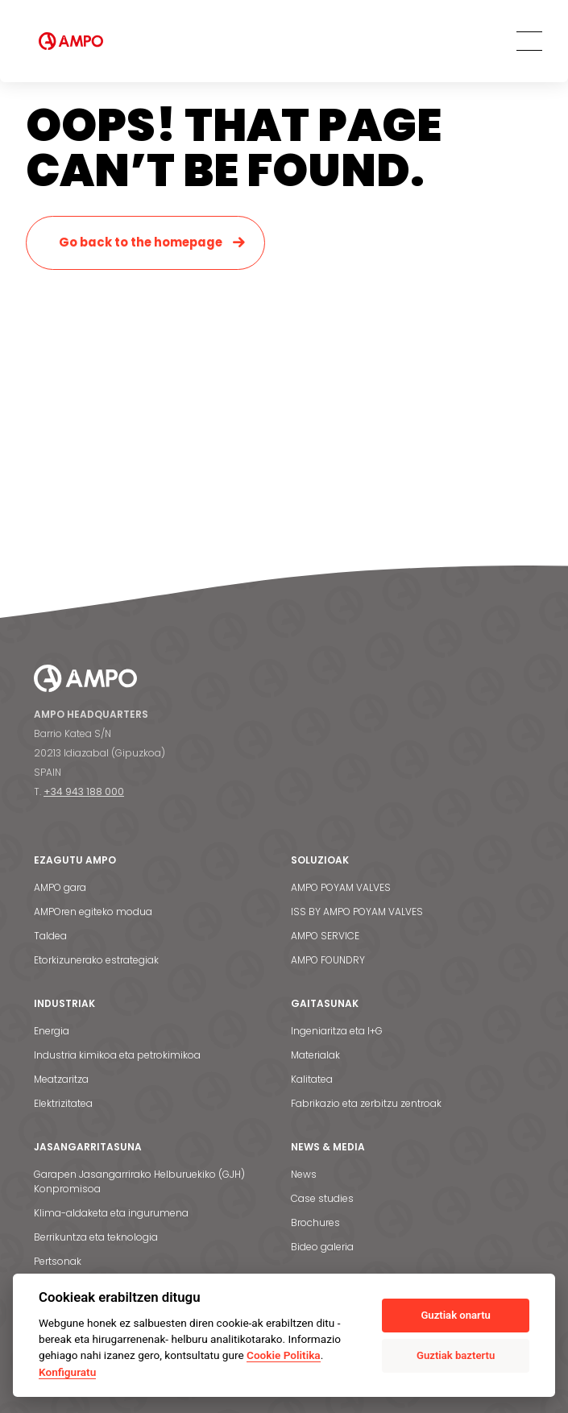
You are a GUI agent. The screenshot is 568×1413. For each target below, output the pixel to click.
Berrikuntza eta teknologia (96, 1237)
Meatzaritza (61, 1079)
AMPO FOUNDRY (328, 960)
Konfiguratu (67, 1371)
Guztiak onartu (455, 1315)
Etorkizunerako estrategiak (96, 960)
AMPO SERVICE (325, 936)
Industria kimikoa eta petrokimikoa (117, 1055)
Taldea (50, 936)
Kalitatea (312, 1079)
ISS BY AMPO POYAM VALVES (357, 911)
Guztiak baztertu (456, 1355)
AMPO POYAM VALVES (341, 887)
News (304, 1174)
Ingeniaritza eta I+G (337, 1031)
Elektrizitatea (63, 1103)
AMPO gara (60, 887)
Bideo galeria (322, 1246)
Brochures (315, 1222)
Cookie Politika (284, 1355)
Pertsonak (57, 1261)
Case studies (322, 1198)
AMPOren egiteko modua (93, 911)
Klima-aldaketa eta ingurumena (111, 1213)
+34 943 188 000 (84, 791)
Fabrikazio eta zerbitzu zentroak (366, 1103)
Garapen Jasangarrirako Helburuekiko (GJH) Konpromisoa (139, 1181)
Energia (51, 1031)
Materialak (315, 1055)
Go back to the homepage (140, 242)
